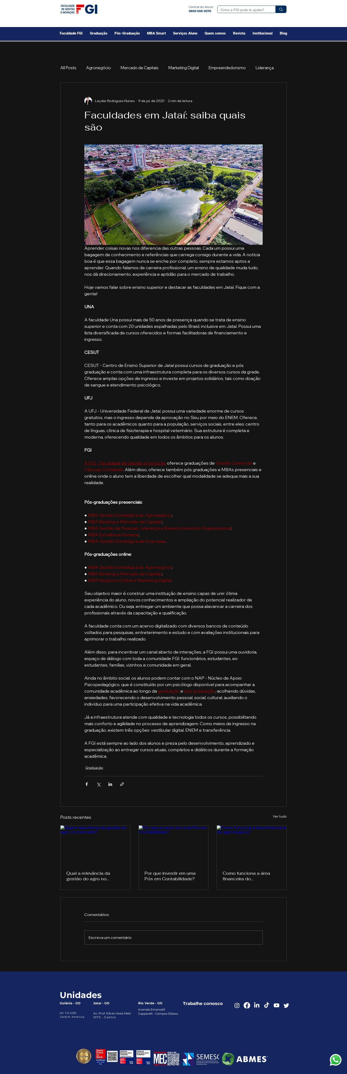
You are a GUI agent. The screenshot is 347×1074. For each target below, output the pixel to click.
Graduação (94, 767)
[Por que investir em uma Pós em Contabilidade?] (173, 845)
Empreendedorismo (227, 67)
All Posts (68, 67)
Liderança (264, 67)
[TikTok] (266, 1005)
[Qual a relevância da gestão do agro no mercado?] (95, 845)
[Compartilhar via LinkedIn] (110, 784)
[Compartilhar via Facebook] (86, 784)
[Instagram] (237, 1005)
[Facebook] (247, 1005)
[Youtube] (276, 1005)
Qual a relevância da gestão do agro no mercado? (88, 875)
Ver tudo (280, 816)
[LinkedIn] (257, 1005)
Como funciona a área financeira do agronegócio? (246, 875)
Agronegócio (98, 67)
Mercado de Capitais (139, 67)
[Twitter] (286, 1005)
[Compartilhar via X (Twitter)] (98, 784)
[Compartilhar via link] (122, 784)
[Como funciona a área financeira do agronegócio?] (252, 845)
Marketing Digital (183, 67)
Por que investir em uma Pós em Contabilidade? (170, 875)
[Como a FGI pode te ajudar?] (242, 10)
